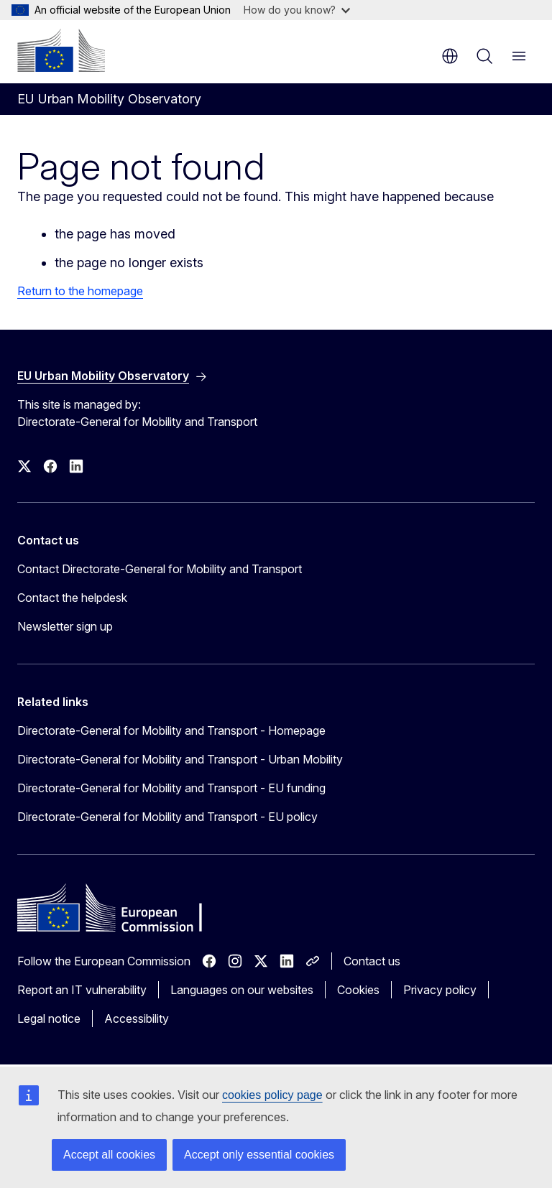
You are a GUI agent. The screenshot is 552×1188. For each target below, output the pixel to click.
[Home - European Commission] (61, 50)
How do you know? (297, 10)
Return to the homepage (80, 291)
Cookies (358, 990)
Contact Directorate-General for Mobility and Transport (159, 569)
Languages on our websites (241, 990)
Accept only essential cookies (259, 1154)
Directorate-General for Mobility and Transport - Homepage (171, 730)
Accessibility (136, 1018)
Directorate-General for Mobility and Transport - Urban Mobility (180, 759)
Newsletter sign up (65, 626)
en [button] (450, 56)
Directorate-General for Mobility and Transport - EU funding (171, 788)
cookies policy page (272, 1095)
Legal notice (48, 1018)
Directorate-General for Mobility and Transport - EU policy (167, 816)
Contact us (372, 961)
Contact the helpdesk (72, 597)
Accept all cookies (109, 1154)
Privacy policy (440, 990)
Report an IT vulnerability (82, 990)
